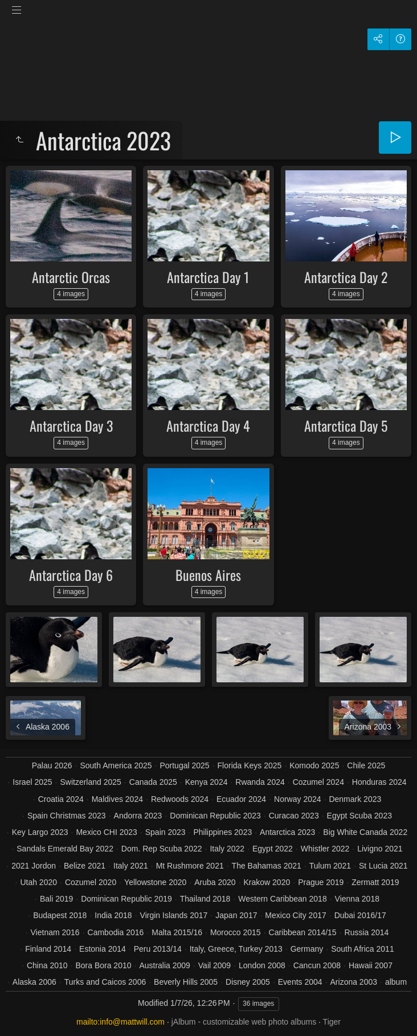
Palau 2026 (52, 765)
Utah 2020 (38, 882)
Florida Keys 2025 (250, 765)
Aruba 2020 (214, 882)
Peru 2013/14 (158, 948)
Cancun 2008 (317, 965)
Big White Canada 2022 (365, 832)
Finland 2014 (48, 948)
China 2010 (47, 965)
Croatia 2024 (61, 799)
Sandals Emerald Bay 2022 (65, 848)
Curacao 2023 (294, 815)
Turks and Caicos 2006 (105, 981)
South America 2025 (116, 765)
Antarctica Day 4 (208, 425)
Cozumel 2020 (90, 882)
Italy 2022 (227, 848)
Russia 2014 (367, 932)
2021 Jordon (33, 865)
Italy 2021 (130, 865)
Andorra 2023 (138, 815)
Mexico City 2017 (295, 915)
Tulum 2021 (330, 865)
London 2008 (262, 965)
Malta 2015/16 (177, 932)
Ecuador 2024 (241, 799)
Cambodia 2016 (116, 932)
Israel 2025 (32, 782)
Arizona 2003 (354, 981)
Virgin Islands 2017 (174, 915)
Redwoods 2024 (179, 799)
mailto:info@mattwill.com (120, 1021)
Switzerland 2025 (90, 782)
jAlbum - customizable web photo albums (243, 1021)
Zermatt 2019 (375, 882)
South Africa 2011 (362, 948)
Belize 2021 (84, 865)
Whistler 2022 (325, 848)
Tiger (332, 1021)
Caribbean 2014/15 (303, 932)
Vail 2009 (214, 965)
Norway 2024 (297, 799)
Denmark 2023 (355, 799)
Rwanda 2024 (259, 782)
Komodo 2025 (314, 765)
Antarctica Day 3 (71, 425)
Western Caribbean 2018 (282, 898)
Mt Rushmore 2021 (190, 865)
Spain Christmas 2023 (66, 815)
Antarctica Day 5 (345, 425)
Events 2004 (300, 981)
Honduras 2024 (379, 782)
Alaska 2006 (34, 981)
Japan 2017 (236, 915)
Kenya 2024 (206, 782)
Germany (307, 948)
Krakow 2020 (267, 882)
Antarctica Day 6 (71, 574)
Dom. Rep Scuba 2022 (161, 848)
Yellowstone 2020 (155, 882)
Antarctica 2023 (287, 832)
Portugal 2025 (184, 765)
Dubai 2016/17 (360, 915)
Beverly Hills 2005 (186, 981)
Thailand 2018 (205, 898)
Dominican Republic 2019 (126, 898)
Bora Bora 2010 (103, 965)
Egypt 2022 (272, 848)
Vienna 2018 (357, 898)
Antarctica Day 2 (345, 277)
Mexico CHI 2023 (106, 832)
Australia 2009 (164, 965)
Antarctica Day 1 (208, 277)
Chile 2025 (366, 765)
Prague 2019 (321, 882)
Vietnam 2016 (55, 932)
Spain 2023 (165, 832)
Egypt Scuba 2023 (359, 815)
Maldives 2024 (117, 799)
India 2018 (113, 915)
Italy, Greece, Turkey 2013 (236, 948)
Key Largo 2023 (40, 832)
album (396, 981)
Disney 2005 (248, 981)
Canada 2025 (153, 782)
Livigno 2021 (379, 848)
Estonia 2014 (102, 948)
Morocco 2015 (235, 932)
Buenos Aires (208, 574)
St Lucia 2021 (383, 865)
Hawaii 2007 (371, 965)
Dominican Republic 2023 (215, 815)
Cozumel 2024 (318, 782)
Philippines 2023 (222, 832)
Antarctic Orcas (71, 277)
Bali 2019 (56, 898)
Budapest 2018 (60, 915)
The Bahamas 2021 (266, 865)
